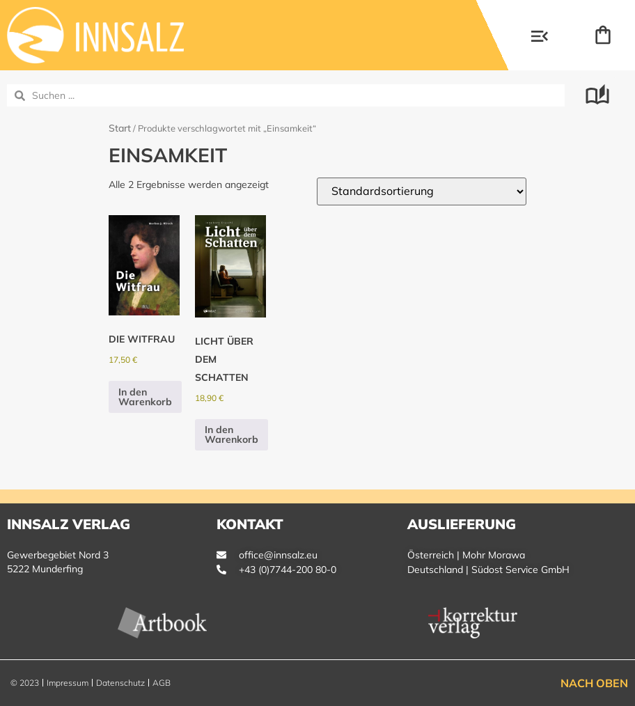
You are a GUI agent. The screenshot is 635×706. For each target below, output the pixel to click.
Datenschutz (120, 682)
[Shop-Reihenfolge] (421, 191)
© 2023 (24, 682)
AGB (161, 682)
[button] (539, 37)
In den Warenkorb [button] (145, 397)
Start (120, 128)
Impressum (67, 682)
